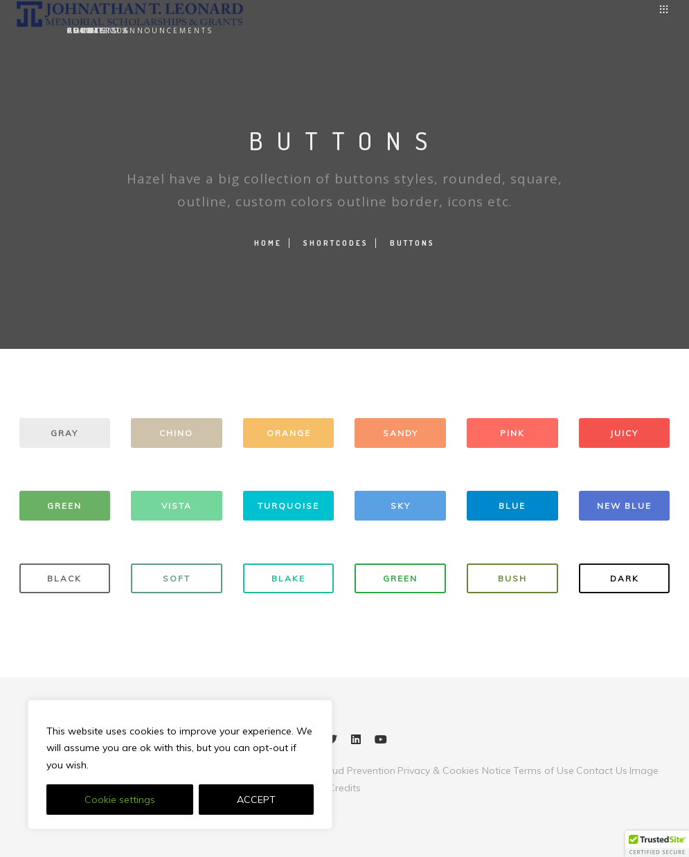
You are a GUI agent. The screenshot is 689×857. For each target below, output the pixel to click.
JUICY (624, 433)
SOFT (176, 578)
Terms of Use (543, 770)
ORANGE (289, 433)
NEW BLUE (624, 505)
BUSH (512, 578)
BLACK (64, 578)
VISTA (176, 505)
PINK (512, 433)
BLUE (512, 505)
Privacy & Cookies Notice (454, 770)
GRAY (64, 433)
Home (268, 243)
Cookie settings (119, 799)
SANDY (400, 433)
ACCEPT (256, 799)
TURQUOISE (288, 505)
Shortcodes (335, 243)
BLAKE (288, 578)
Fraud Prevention (356, 770)
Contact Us (601, 770)
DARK (624, 578)
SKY (401, 505)
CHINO (176, 433)
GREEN (64, 505)
